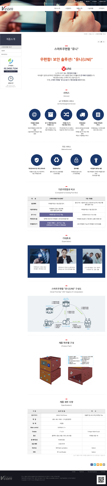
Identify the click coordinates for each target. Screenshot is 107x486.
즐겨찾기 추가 (103, 1)
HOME (75, 1)
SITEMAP (94, 1)
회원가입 (88, 1)
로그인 (81, 1)
